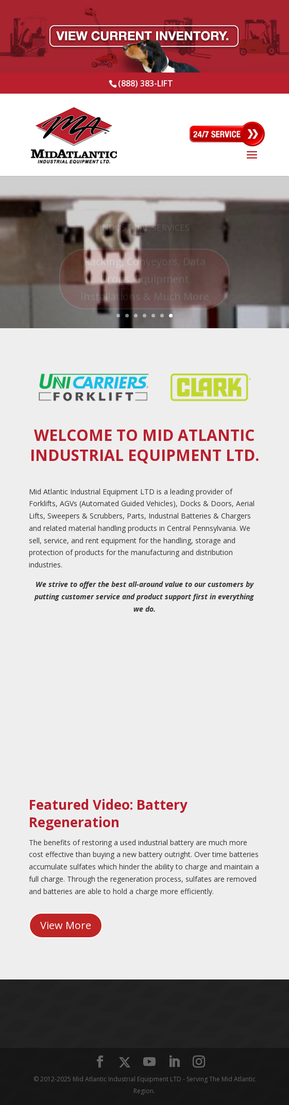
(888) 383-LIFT (145, 83)
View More (65, 925)
